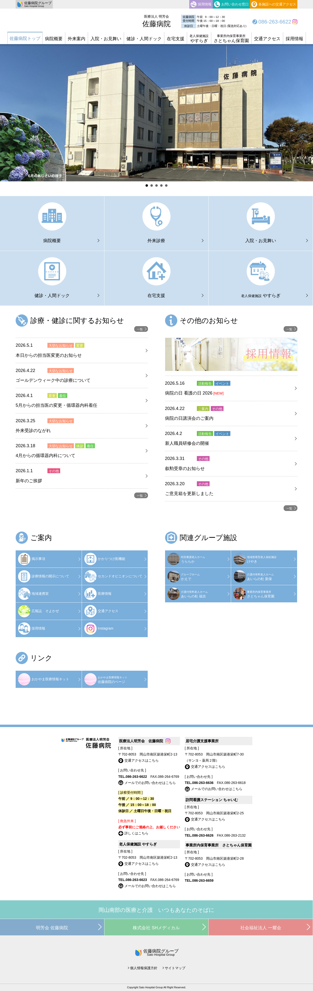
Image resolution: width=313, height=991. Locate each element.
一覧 (140, 329)
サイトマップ (175, 968)
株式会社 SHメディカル (156, 927)
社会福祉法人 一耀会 (260, 927)
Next (307, 114)
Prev (6, 114)
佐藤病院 (156, 21)
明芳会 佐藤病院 (52, 927)
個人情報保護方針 (143, 968)
